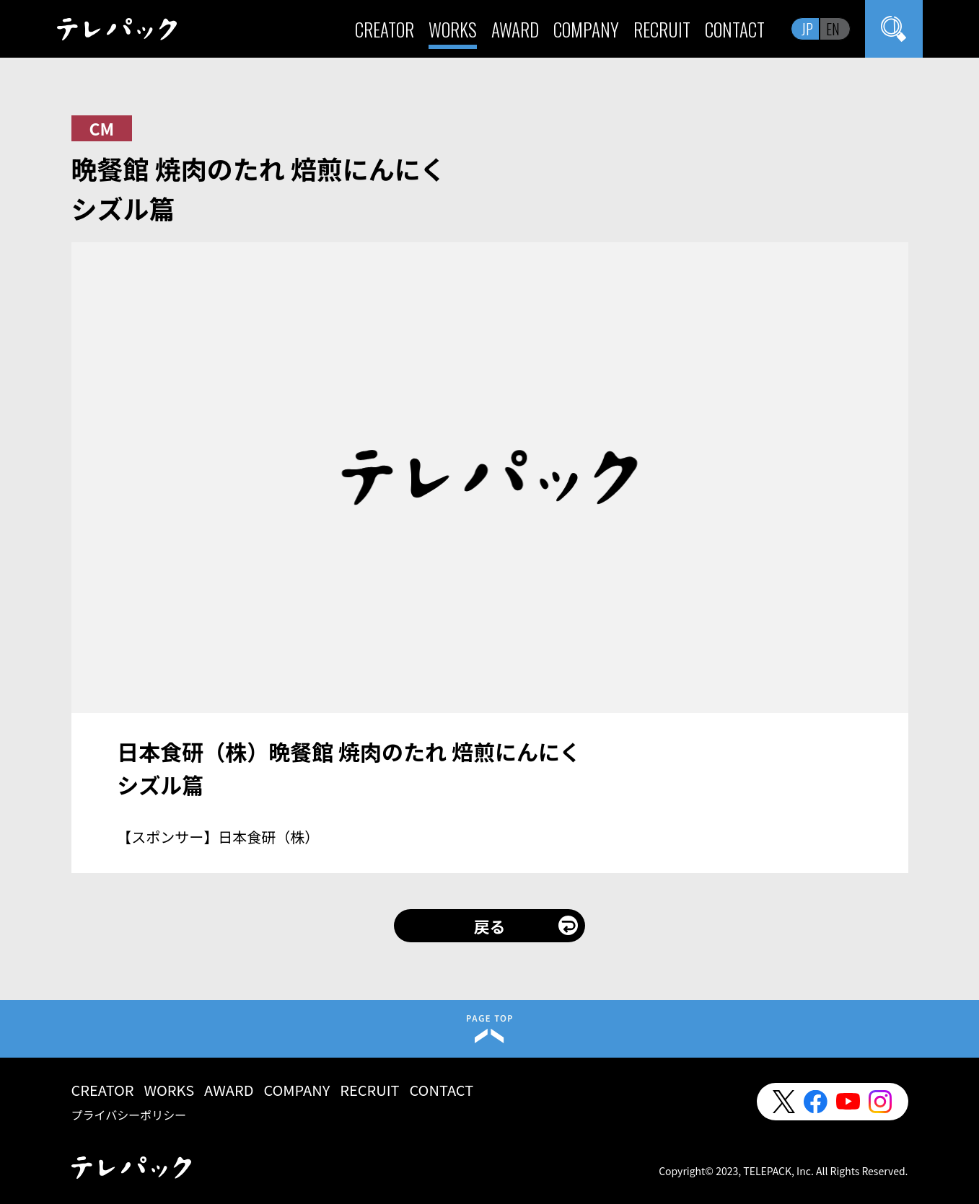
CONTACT (735, 29)
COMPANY (586, 29)
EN (833, 29)
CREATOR (384, 29)
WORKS (453, 29)
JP (807, 29)
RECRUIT (661, 29)
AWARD (515, 29)
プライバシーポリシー (129, 1114)
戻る (489, 925)
